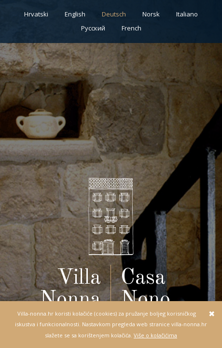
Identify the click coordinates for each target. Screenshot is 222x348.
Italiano (187, 14)
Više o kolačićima (155, 335)
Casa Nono (145, 289)
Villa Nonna (70, 289)
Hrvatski (36, 14)
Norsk (151, 14)
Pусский (93, 28)
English (75, 14)
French (131, 28)
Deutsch (114, 14)
